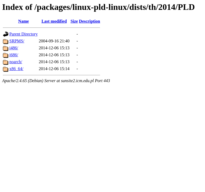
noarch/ (15, 61)
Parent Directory (23, 34)
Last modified (54, 21)
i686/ (13, 55)
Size (74, 21)
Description (89, 21)
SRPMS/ (16, 41)
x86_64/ (16, 68)
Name (23, 21)
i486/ (13, 48)
